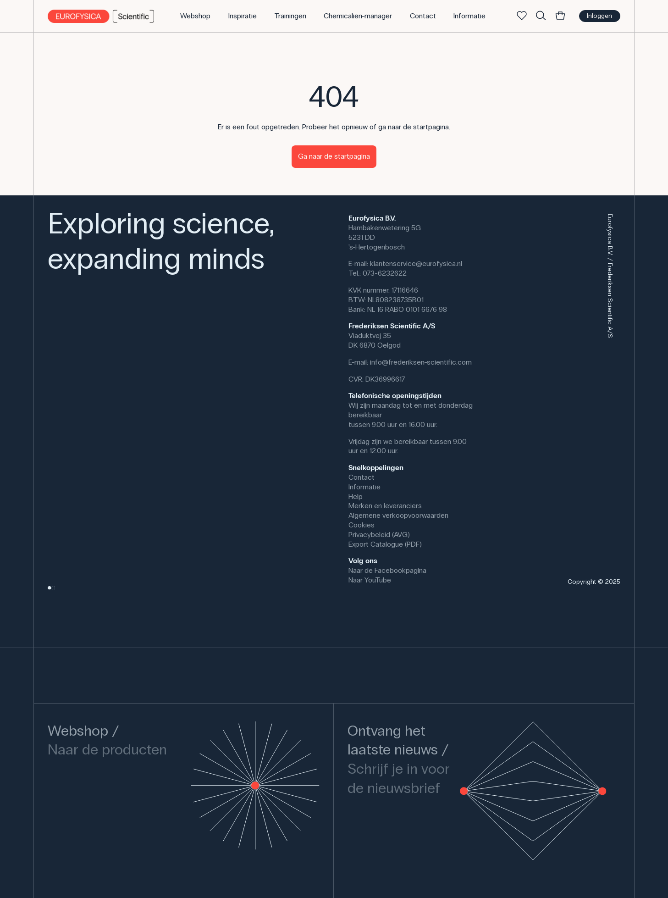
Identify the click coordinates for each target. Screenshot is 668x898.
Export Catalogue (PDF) (385, 544)
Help (355, 496)
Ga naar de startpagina (334, 156)
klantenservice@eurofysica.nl (416, 263)
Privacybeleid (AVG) (379, 534)
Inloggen (599, 16)
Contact (361, 477)
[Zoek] (541, 16)
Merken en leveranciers (385, 505)
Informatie (364, 486)
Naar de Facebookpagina (387, 570)
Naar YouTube (369, 580)
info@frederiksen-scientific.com (421, 362)
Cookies (361, 525)
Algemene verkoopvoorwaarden (398, 515)
